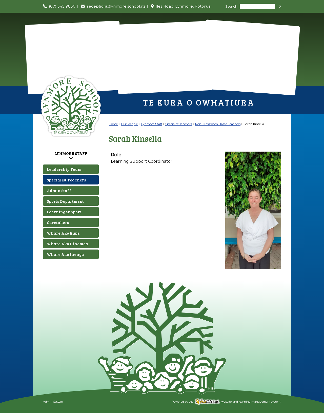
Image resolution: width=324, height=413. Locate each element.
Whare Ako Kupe (63, 233)
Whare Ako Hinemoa (67, 243)
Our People (129, 124)
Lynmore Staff (70, 153)
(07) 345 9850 (62, 6)
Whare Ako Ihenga (65, 254)
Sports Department (65, 201)
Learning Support (64, 211)
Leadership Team (64, 169)
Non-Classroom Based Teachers (217, 124)
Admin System (53, 401)
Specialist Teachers (66, 179)
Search (231, 6)
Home (113, 124)
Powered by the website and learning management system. (226, 401)
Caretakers (58, 222)
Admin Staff (59, 190)
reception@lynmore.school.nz (116, 6)
